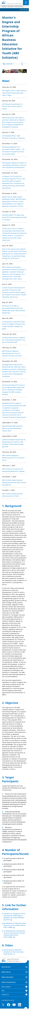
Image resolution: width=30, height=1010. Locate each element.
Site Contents (6, 987)
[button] (8, 63)
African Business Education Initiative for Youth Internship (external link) (14, 952)
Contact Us (5, 994)
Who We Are (6, 967)
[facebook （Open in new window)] (8, 1004)
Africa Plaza (23, 9)
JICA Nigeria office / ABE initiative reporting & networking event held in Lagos (14, 93)
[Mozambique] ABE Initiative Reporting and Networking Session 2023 (12, 428)
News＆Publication (9, 982)
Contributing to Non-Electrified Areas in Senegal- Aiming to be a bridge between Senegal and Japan (13, 325)
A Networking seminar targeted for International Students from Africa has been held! (13, 340)
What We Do (6, 972)
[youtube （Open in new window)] (14, 1005)
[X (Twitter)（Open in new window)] (3, 1005)
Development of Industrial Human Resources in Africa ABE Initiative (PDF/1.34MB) (15, 925)
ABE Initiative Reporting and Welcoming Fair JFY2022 (12, 495)
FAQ (3, 991)
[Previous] (25, 6)
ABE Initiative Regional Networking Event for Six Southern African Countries (12, 353)
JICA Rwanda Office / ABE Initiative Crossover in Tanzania (13, 137)
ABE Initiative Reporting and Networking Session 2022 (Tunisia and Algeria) (14, 482)
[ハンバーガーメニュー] (26, 2)
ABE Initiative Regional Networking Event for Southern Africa (13, 458)
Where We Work (7, 977)
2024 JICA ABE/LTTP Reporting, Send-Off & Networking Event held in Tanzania (14, 217)
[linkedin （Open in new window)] (19, 1004)
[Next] (27, 6)
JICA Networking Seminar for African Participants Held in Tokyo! (12, 106)
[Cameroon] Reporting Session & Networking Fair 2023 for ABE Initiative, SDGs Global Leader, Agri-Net (13, 443)
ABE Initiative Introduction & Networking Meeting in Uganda (13, 470)
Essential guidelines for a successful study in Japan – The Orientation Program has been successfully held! (13, 150)
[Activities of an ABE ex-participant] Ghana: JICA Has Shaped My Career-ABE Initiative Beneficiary (13, 309)
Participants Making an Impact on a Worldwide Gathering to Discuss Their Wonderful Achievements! (14, 165)
